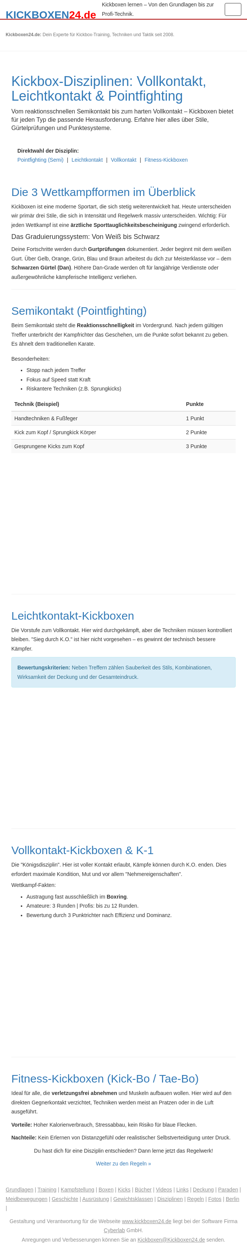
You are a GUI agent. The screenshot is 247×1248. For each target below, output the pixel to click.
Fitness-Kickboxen (166, 160)
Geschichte (65, 1199)
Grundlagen (19, 1190)
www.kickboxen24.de (146, 1221)
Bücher (143, 1190)
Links (182, 1190)
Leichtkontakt (87, 160)
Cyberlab (114, 1230)
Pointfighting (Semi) (40, 160)
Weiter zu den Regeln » (123, 1164)
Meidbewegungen (27, 1199)
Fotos (214, 1199)
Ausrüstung (95, 1199)
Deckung (203, 1190)
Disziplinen (170, 1199)
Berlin (232, 1199)
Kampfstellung (77, 1190)
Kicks (124, 1190)
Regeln (195, 1199)
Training (46, 1190)
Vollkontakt (124, 160)
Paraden (228, 1190)
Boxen (106, 1190)
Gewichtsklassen (133, 1199)
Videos (164, 1190)
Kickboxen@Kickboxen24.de (171, 1240)
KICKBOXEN (51, 14)
